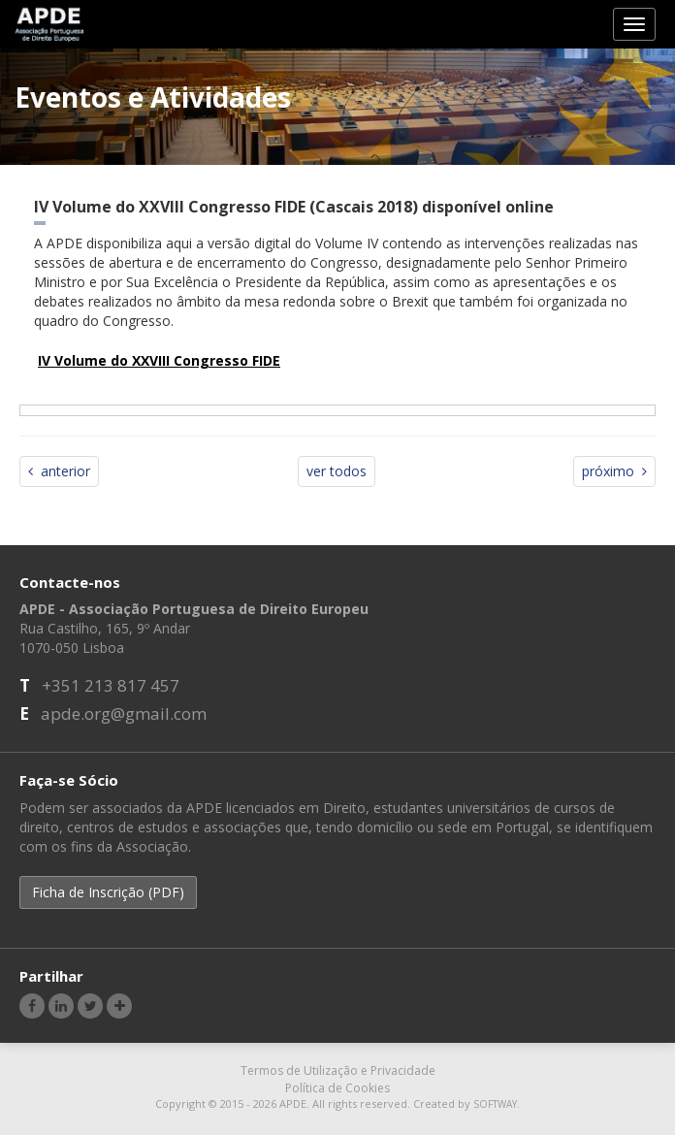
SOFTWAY (495, 1104)
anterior (59, 471)
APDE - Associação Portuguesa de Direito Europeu (50, 23)
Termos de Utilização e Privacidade (338, 1070)
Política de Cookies (337, 1088)
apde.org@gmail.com (124, 713)
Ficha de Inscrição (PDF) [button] (108, 892)
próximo (614, 471)
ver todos (336, 471)
